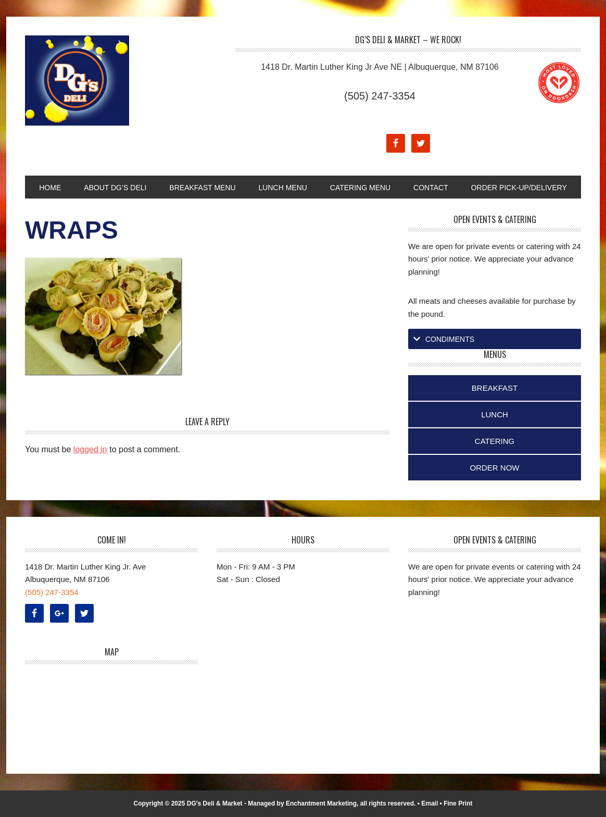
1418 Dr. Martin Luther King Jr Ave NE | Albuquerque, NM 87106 (380, 67)
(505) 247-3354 (379, 96)
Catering (494, 441)
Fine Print (458, 803)
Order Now (495, 467)
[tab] (494, 339)
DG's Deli (95, 80)
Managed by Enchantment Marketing (302, 803)
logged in (90, 449)
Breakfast (494, 387)
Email (429, 803)
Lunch (494, 414)
